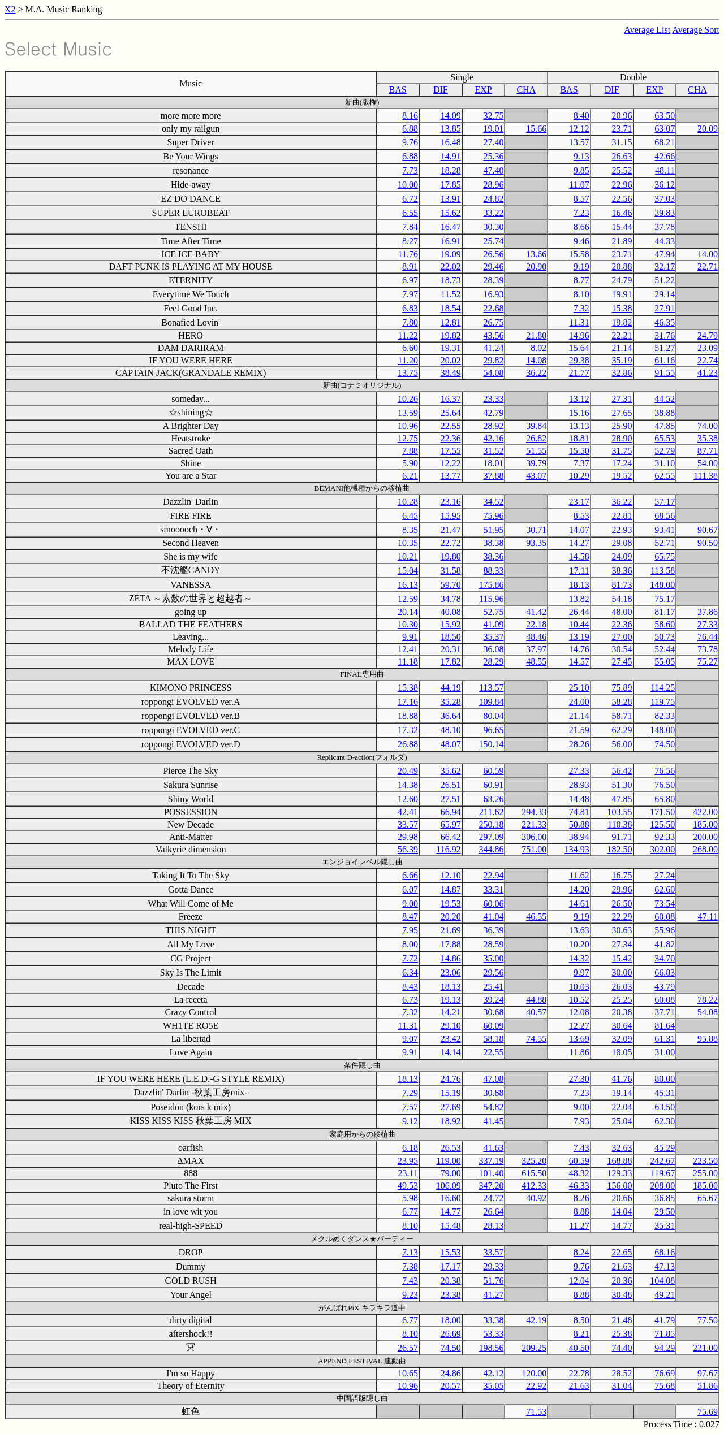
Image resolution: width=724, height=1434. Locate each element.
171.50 (662, 812)
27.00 (622, 637)
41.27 (493, 1294)
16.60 (451, 1198)
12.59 (408, 599)
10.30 (408, 624)
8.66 (581, 227)
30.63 (622, 930)
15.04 (408, 570)
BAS (398, 89)
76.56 (664, 771)
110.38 (619, 824)
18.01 (493, 463)
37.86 (707, 612)
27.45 (622, 661)
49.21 (664, 1294)
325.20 (534, 1161)
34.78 (451, 599)
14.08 (536, 360)
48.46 (536, 637)
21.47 (451, 530)
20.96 (622, 115)
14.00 (707, 254)
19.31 (451, 348)
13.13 (579, 426)
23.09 (707, 348)
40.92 (536, 1198)
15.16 (579, 413)
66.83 (664, 972)
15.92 (451, 624)
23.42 (451, 1038)
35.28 (451, 702)
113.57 (491, 687)
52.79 (664, 451)
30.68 (493, 1012)
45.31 (664, 1093)
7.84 (410, 227)
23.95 (408, 1161)
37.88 (493, 475)
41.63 (493, 1148)
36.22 (536, 373)
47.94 (664, 254)
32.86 (622, 373)
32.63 (622, 1148)
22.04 (622, 1107)
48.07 (451, 744)
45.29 (664, 1148)
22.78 (579, 1373)
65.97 (451, 824)
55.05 (664, 661)
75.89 (622, 687)
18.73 (451, 280)
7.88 (410, 451)
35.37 (493, 637)
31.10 (664, 463)
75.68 (664, 1385)
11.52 (450, 294)
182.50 (619, 849)
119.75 (662, 702)
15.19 (451, 1093)
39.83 (664, 213)
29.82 (493, 360)
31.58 (451, 570)
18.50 (451, 637)
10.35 (408, 543)
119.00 (448, 1161)
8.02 (538, 348)
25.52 (622, 170)
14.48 (579, 799)
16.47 (451, 227)
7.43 (581, 1148)
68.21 (664, 142)
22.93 (622, 530)
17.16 (408, 702)
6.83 (410, 308)
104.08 (662, 1280)
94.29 (664, 1348)
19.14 (622, 1093)
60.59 (493, 771)
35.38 (707, 438)
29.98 (408, 837)
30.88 (493, 1093)
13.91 (451, 198)
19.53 (451, 903)
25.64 (451, 413)
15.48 (451, 1226)
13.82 (579, 599)
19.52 (622, 475)
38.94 (579, 837)
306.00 (534, 837)
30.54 (622, 649)
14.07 (579, 530)
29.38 (579, 360)
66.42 (451, 837)
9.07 (410, 1038)
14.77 (451, 1211)
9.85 (581, 170)
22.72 (451, 543)
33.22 (493, 213)
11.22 (408, 335)
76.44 (707, 637)
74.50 (664, 744)
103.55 (619, 812)
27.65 (622, 413)
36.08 (493, 649)
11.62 (579, 875)
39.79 (536, 463)
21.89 (622, 241)
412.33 (534, 1185)
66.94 (451, 812)
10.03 (579, 986)
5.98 (410, 1198)
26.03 (622, 986)
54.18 (622, 599)
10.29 (579, 475)
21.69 (451, 930)
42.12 (493, 1373)
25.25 (622, 999)
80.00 (664, 1079)
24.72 (493, 1198)
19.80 (451, 556)
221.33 (534, 824)
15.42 (622, 958)
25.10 (579, 687)
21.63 (622, 1266)
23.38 (451, 1294)
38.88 (664, 413)
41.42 (536, 612)
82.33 (664, 716)
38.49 (451, 373)
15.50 (579, 451)
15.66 (536, 128)
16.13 (408, 585)
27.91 (664, 308)
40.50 (579, 1348)
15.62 (451, 213)
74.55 (536, 1038)
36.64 (451, 716)
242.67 (662, 1161)
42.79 (493, 413)
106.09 (448, 1185)
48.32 (579, 1173)
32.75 (493, 115)
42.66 (664, 156)
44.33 (664, 241)
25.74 (493, 241)
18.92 (451, 1121)
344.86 (491, 849)
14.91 (451, 156)
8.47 (410, 916)
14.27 (579, 543)
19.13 (451, 999)
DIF (440, 89)
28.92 (493, 426)
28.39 (493, 280)
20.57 (451, 1385)
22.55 (451, 426)
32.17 (664, 266)
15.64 (579, 348)
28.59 (493, 944)
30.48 (622, 1294)
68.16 (664, 1252)
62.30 (664, 1121)
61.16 (664, 360)
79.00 (451, 1173)
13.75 (408, 373)
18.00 (451, 1320)
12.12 (579, 128)
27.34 (622, 944)
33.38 (493, 1320)
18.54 (451, 308)
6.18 (410, 1148)
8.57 (581, 198)
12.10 (451, 875)
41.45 (493, 1121)
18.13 (579, 585)
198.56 (491, 1348)
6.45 (410, 516)
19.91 (622, 294)
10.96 (408, 426)
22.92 (536, 1385)
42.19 (536, 1320)
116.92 (448, 849)
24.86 (451, 1373)
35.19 (622, 360)
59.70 (451, 585)
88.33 (493, 570)
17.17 (451, 1266)
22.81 (622, 516)
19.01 (493, 128)
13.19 (579, 637)
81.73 (622, 585)
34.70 (664, 958)
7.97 (410, 294)
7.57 (410, 1107)
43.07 (536, 475)
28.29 (493, 661)
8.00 (410, 944)
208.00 (662, 1185)
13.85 (451, 128)
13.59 (408, 413)
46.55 (536, 916)
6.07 (410, 889)
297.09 (491, 837)
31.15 (622, 142)
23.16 (451, 501)
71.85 (664, 1333)
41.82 (664, 944)
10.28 (408, 501)
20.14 (408, 612)
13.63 (579, 930)
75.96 (493, 516)
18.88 (408, 716)
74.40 (622, 1348)
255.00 (705, 1173)
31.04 (622, 1385)
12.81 (451, 322)
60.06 (493, 903)
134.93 (576, 849)
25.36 (493, 156)
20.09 (707, 128)
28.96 (493, 184)
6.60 (410, 348)
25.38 (622, 1333)
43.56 (493, 335)
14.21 (451, 1012)
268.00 (705, 849)
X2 (10, 9)
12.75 (408, 438)
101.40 (491, 1173)
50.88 (579, 824)
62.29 (622, 730)
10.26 (408, 399)
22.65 (622, 1252)
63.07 (664, 128)
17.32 (408, 730)
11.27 (579, 1226)
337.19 (491, 1161)
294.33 (534, 812)
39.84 (536, 426)
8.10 (581, 294)
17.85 (451, 184)
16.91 (451, 241)
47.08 (493, 1079)
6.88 (410, 128)
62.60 (664, 889)
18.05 (622, 1052)
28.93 (579, 785)
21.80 (536, 335)
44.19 (451, 687)
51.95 (493, 530)
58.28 (622, 702)
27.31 (622, 399)
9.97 (581, 972)
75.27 (707, 661)
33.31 (493, 889)
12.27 (579, 1025)
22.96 (622, 184)
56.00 (622, 744)
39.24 (493, 999)
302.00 (662, 849)
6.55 (410, 213)
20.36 (622, 1280)
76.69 (664, 1373)
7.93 (581, 1121)
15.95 (451, 516)
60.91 (493, 785)
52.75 (493, 612)
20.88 (622, 266)
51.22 (664, 280)
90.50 (707, 543)
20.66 (622, 1198)
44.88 (536, 999)
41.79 (664, 1320)
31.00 (664, 1052)
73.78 (707, 649)
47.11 (708, 916)
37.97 (536, 649)
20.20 (451, 916)
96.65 (493, 730)
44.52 (664, 399)
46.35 (664, 322)
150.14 (491, 744)
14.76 (579, 649)
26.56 (493, 254)
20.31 (451, 649)
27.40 (493, 142)
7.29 (410, 1093)
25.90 (622, 426)
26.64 (493, 1211)
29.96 (622, 889)
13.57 (579, 142)
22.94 (493, 875)
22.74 (707, 360)
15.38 (622, 308)
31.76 (664, 335)
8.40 (581, 115)
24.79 (622, 280)
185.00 (705, 824)
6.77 (410, 1211)
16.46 (622, 213)
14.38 (408, 785)
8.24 (581, 1252)
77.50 (707, 1320)
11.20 (408, 360)
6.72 (410, 198)
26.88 (408, 744)
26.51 (451, 785)
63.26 (493, 799)
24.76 (451, 1079)
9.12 (410, 1121)
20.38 (622, 1012)
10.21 (408, 556)
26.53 (451, 1148)
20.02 (451, 360)
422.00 (705, 812)
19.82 (622, 322)
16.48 (451, 142)
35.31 (664, 1226)
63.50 (664, 115)
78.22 (707, 999)
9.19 (581, 266)
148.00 (662, 585)
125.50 (662, 824)
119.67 (662, 1173)
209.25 (534, 1348)
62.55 (664, 475)
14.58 (579, 556)
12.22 (451, 463)
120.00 (534, 1373)
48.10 (451, 730)
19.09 (451, 254)
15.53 (451, 1252)
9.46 (581, 241)
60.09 (493, 1025)
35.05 (493, 1385)
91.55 (664, 373)
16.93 (493, 294)
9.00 (410, 903)
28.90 (622, 438)
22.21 (622, 335)
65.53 (664, 438)
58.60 (664, 624)
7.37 (581, 463)
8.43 (410, 986)
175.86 (491, 585)
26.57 (408, 1348)
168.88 (619, 1161)
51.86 (707, 1385)
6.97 (410, 280)
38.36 (493, 556)
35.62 (451, 771)
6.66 (410, 875)
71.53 (536, 1411)
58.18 (493, 1038)
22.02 (451, 266)
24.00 (579, 702)
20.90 (536, 266)
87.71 (707, 451)
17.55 (451, 451)
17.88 (451, 944)
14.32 (579, 958)
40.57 (536, 1012)
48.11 (665, 170)
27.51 (451, 799)
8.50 (581, 1320)
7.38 (410, 1266)
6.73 (410, 999)
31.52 (493, 451)
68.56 (664, 516)
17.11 (579, 570)
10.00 (408, 184)
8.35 (410, 530)
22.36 (451, 438)
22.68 (493, 308)
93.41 (664, 530)
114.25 (662, 687)
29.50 (664, 1211)
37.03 (664, 198)
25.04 (622, 1121)
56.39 (408, 849)
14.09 (451, 115)
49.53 (408, 1185)
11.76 (408, 254)
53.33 (493, 1333)
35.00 (493, 958)
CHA (526, 89)
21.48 (622, 1320)
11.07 (579, 184)
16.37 (451, 399)
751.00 (534, 849)
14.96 (579, 335)
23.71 (622, 128)
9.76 (410, 142)
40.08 (451, 612)
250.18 (491, 824)
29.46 (493, 266)
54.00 (707, 463)
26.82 (536, 438)
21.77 (579, 373)
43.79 (664, 986)
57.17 (664, 501)
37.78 (664, 227)
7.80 (410, 322)
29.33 (493, 1266)
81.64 (664, 1025)
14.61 (579, 903)
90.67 (707, 530)
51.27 (664, 348)
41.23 (707, 373)
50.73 (664, 637)
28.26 (579, 744)
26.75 (493, 322)
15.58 (579, 254)
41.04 (493, 916)
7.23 (581, 213)
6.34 (410, 972)
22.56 (622, 198)
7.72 (410, 958)
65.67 (707, 1198)
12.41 (408, 649)
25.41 (493, 986)
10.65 (408, 1373)
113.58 (662, 570)
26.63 (622, 156)
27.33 (707, 624)
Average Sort (695, 29)
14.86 (451, 958)
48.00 (622, 612)
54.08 (493, 373)
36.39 (493, 930)
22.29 (622, 916)
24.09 (622, 556)
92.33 (664, 837)
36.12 (664, 184)
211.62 (491, 812)
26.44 (579, 612)
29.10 (451, 1025)
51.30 (622, 785)
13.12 (579, 399)
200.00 (705, 837)
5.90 (410, 463)
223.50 (705, 1161)
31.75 (622, 451)
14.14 (451, 1052)
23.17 (579, 501)
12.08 (579, 1012)
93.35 (536, 543)
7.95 (410, 930)
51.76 (493, 1280)
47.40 (493, 170)
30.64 (622, 1025)
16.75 (622, 875)
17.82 (451, 661)
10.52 (579, 999)
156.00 (619, 1185)
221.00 (705, 1348)
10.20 (579, 944)
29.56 (493, 972)
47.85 (664, 426)
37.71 (664, 1012)
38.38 (493, 543)
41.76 (622, 1079)
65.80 (664, 799)
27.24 (664, 875)
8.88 (581, 1211)
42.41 (408, 812)
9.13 (581, 156)
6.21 (410, 475)
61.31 (664, 1038)
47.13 (664, 1266)
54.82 (493, 1107)
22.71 (707, 266)
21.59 (579, 730)
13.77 (451, 475)
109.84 (491, 702)
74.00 (707, 426)
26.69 (451, 1333)
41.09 (493, 624)
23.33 (493, 399)
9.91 (410, 637)
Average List (647, 29)
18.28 (451, 170)
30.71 (536, 530)
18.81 (579, 438)
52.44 (664, 649)
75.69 (707, 1411)
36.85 (664, 1198)
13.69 (579, 1038)
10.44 (579, 624)
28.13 (493, 1226)
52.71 (664, 543)
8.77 (581, 280)
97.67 (707, 1373)
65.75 (664, 556)
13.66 (536, 254)
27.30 (579, 1079)
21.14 (622, 348)
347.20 (491, 1185)
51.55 (536, 451)
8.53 (581, 516)
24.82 (493, 198)
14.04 (622, 1211)
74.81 (579, 812)
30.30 (493, 227)
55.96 (664, 930)
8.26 (581, 1198)
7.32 (581, 308)
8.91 (410, 266)
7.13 (410, 1252)
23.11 (408, 1173)
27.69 (451, 1107)
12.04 (579, 1280)
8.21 (581, 1333)
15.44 (622, 227)
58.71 (622, 716)
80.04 (493, 716)
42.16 (493, 438)
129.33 (619, 1173)
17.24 (622, 463)
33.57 (408, 824)
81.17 (664, 612)
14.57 (579, 661)
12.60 (408, 799)
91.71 (622, 837)
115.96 (491, 599)
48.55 (536, 661)
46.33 (579, 1185)
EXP (483, 89)
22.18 (536, 624)
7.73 (410, 170)
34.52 (493, 501)
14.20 (579, 889)
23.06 (451, 972)
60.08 (664, 916)
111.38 (705, 475)
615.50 (534, 1173)
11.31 (579, 322)
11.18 (408, 661)
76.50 (664, 785)
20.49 (408, 771)
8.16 (410, 115)
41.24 (493, 348)
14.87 (451, 889)
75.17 (664, 599)
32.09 (622, 1038)
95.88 (707, 1038)
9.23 (410, 1294)
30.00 (622, 972)
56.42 (622, 771)
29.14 (664, 294)
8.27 (410, 241)
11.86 (579, 1052)
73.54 (664, 903)
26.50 (622, 903)
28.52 (622, 1373)
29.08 (622, 543)
